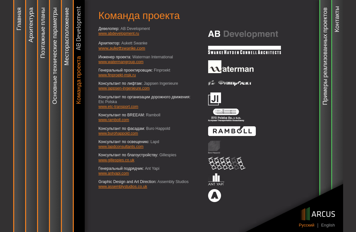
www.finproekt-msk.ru (117, 75)
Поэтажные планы (43, 32)
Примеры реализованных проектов (325, 56)
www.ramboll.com (114, 120)
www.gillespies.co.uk (116, 160)
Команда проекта (79, 80)
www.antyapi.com (114, 173)
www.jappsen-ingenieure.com (124, 88)
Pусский (306, 225)
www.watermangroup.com (121, 62)
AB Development (79, 28)
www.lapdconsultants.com (121, 146)
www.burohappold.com (118, 133)
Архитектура (31, 24)
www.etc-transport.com (119, 106)
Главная (19, 18)
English (328, 225)
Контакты (337, 19)
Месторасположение (67, 36)
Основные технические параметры (55, 55)
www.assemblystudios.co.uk (123, 186)
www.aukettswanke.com (122, 48)
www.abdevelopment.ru (119, 33)
